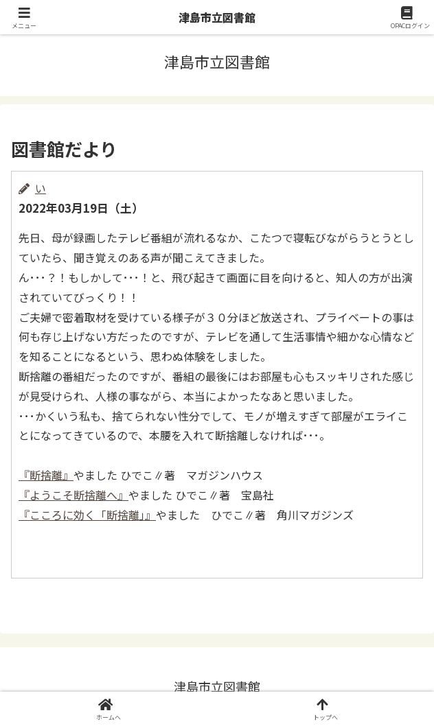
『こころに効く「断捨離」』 (87, 514)
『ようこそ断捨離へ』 (73, 495)
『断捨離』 (46, 475)
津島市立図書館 (217, 17)
